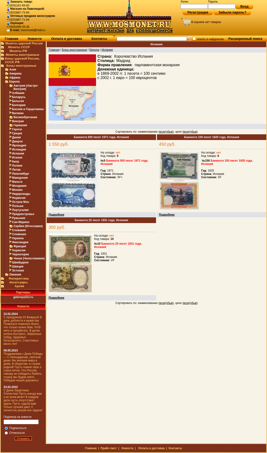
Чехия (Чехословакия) (29, 258)
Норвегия (19, 198)
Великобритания (25, 117)
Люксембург (20, 173)
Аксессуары (18, 282)
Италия (17, 157)
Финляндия (20, 242)
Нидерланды (21, 194)
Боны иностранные (21, 65)
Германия (20, 125)
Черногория (20, 254)
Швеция (17, 266)
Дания (16, 137)
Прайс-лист (109, 448)
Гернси (17, 129)
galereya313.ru (23, 297)
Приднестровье (23, 214)
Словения (19, 234)
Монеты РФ (18, 51)
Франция (20, 246)
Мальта (17, 181)
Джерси (17, 141)
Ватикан (18, 113)
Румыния (18, 218)
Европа (14, 81)
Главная (11, 39)
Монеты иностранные (22, 54)
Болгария (19, 105)
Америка (15, 73)
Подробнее (56, 214)
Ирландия (19, 145)
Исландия (19, 149)
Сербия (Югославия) (28, 226)
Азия (12, 69)
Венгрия (18, 121)
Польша (17, 206)
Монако (17, 189)
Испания (18, 153)
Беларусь (19, 97)
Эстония (18, 270)
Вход (244, 6)
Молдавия (19, 185)
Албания (18, 93)
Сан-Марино (20, 222)
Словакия (19, 230)
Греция (17, 133)
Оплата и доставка (66, 39)
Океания (15, 274)
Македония (20, 177)
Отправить (23, 438)
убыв (169, 131)
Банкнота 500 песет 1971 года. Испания (101, 137)
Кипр (15, 161)
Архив (19, 286)
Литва (16, 169)
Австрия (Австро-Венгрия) (26, 87)
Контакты (99, 39)
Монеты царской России (24, 43)
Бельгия (18, 101)
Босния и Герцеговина (28, 109)
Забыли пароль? (232, 12)
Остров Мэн (20, 202)
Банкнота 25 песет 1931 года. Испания (101, 220)
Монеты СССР (19, 47)
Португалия (20, 210)
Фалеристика (19, 278)
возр (162, 131)
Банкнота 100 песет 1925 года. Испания (211, 137)
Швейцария (20, 262)
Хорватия (19, 250)
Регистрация (197, 12)
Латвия (17, 165)
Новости (35, 39)
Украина (17, 238)
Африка (14, 77)
